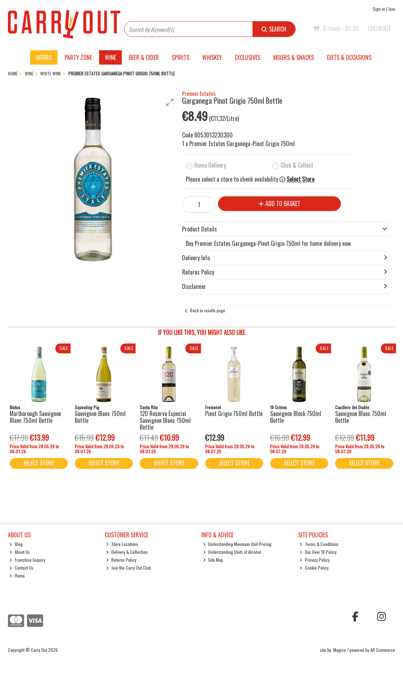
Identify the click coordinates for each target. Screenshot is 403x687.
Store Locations (122, 544)
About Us (19, 552)
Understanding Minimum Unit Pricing (237, 544)
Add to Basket (279, 203)
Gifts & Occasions (349, 57)
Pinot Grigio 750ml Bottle (234, 413)
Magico (339, 650)
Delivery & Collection (127, 552)
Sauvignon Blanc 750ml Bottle (100, 417)
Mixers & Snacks (293, 57)
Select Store (300, 179)
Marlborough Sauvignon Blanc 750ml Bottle (35, 417)
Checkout (379, 28)
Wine (110, 57)
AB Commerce (382, 650)
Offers (44, 57)
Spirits (180, 57)
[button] (170, 102)
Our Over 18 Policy (318, 552)
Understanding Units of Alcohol (232, 552)
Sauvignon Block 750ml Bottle (295, 417)
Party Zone (78, 57)
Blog (16, 544)
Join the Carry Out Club (128, 568)
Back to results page (207, 310)
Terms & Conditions (319, 544)
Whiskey (212, 57)
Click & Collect (297, 165)
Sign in (379, 9)
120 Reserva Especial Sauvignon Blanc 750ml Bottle (165, 420)
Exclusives (247, 57)
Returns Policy (121, 560)
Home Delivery (210, 165)
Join (391, 9)
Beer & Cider (144, 57)
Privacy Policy (315, 560)
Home (17, 575)
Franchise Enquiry (27, 560)
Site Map (213, 560)
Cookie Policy (314, 568)
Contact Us (21, 568)
